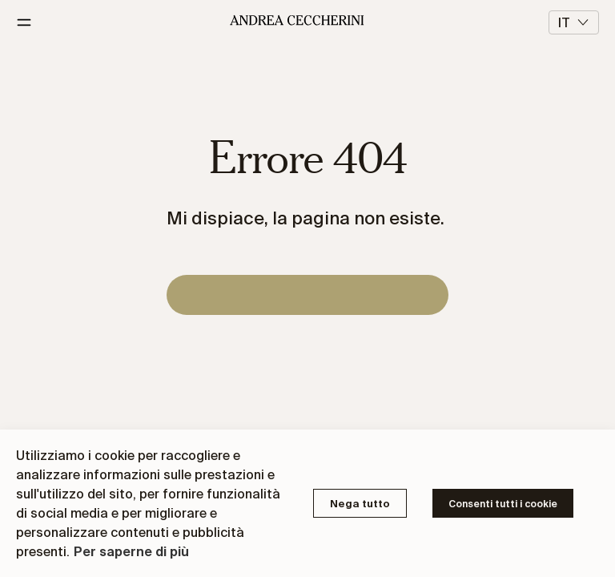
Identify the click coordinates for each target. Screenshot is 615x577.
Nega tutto (360, 504)
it (573, 22)
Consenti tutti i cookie (502, 503)
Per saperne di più (131, 551)
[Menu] (30, 22)
